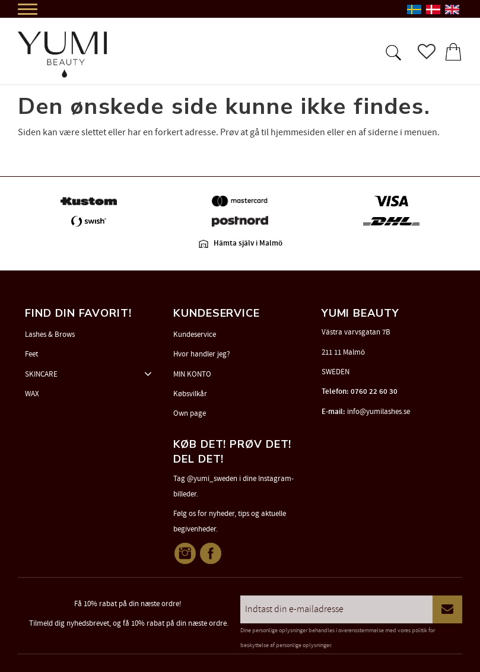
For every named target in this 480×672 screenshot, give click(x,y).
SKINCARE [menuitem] (41, 374)
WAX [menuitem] (32, 394)
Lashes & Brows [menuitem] (50, 334)
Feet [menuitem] (31, 354)
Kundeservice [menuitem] (194, 334)
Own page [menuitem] (189, 413)
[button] (392, 51)
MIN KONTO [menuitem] (192, 374)
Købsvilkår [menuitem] (190, 394)
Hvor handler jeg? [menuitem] (201, 354)
